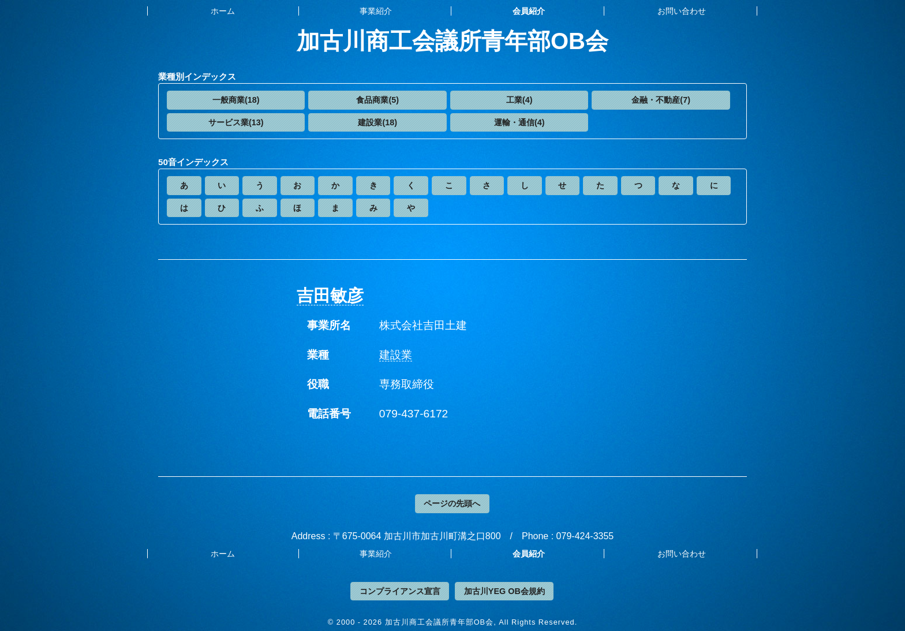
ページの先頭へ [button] (452, 503)
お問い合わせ (681, 11)
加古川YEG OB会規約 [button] (504, 591)
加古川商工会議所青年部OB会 (452, 41)
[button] (236, 100)
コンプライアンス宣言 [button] (400, 591)
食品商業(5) (377, 99)
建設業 (395, 355)
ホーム (223, 11)
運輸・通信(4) (519, 122)
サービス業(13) (236, 122)
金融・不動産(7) (660, 99)
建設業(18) (377, 122)
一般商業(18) (236, 99)
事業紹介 (376, 11)
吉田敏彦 (330, 295)
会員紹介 (529, 11)
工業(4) (519, 99)
